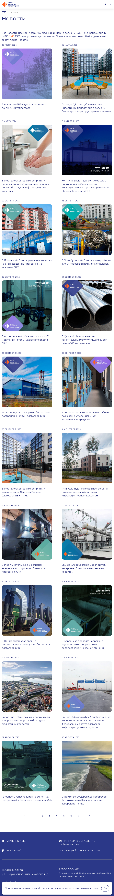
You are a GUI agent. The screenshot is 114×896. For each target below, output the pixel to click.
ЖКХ (85, 33)
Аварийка (35, 33)
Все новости (9, 33)
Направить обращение (79, 841)
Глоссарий (13, 850)
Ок (105, 888)
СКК (11, 36)
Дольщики (48, 33)
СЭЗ (79, 33)
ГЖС (17, 36)
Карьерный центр (18, 841)
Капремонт (96, 33)
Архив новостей (19, 40)
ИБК (5, 36)
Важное (22, 33)
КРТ (106, 33)
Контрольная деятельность (38, 36)
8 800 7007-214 (69, 868)
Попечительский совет (70, 36)
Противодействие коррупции (80, 850)
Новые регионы (65, 33)
